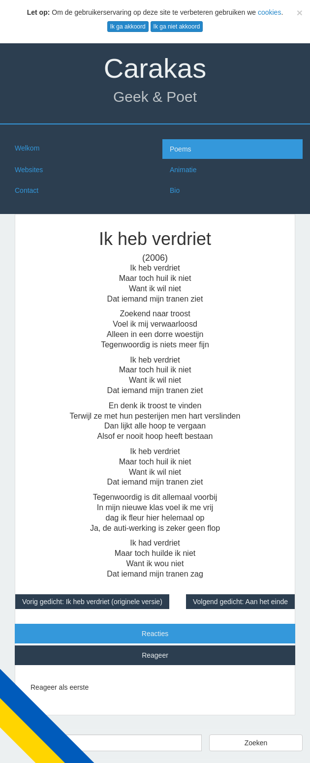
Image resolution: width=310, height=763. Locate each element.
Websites (29, 170)
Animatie (183, 170)
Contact (26, 190)
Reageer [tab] (155, 655)
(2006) (155, 258)
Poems (180, 149)
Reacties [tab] (155, 634)
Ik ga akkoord (128, 26)
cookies (269, 12)
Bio (175, 190)
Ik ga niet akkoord (177, 26)
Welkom (27, 148)
